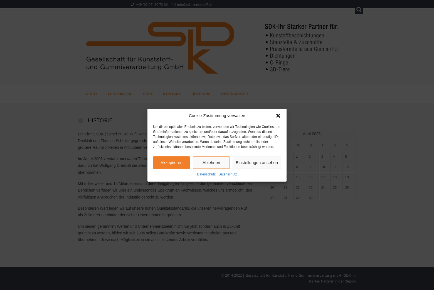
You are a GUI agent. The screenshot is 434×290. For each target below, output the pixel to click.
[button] (278, 119)
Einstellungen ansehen (257, 165)
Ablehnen (211, 165)
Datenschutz (206, 178)
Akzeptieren (172, 165)
